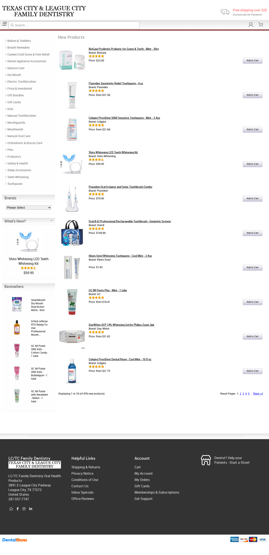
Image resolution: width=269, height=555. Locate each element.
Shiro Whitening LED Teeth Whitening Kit (29, 261)
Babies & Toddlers (19, 41)
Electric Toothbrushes (21, 81)
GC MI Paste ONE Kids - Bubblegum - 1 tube (39, 373)
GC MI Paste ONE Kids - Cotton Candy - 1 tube (39, 351)
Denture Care (15, 68)
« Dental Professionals (14, 436)
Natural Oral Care (18, 136)
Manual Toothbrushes (21, 116)
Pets (10, 150)
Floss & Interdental (19, 88)
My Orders (142, 479)
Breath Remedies (18, 47)
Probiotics (14, 157)
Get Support (143, 498)
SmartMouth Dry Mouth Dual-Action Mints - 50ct (38, 305)
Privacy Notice (82, 473)
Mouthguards (16, 123)
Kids (10, 109)
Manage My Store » (257, 436)
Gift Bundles (15, 95)
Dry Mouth (14, 75)
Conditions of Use (84, 479)
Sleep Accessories (19, 170)
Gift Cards (14, 102)
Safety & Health (17, 163)
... (251, 393)
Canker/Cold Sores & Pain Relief (28, 54)
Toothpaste (14, 184)
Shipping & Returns (85, 467)
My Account (143, 473)
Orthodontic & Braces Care (24, 143)
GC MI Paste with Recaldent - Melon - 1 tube (39, 396)
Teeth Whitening (18, 177)
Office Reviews (82, 498)
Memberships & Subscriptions (156, 492)
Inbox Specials (82, 492)
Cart (137, 467)
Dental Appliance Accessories (26, 61)
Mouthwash (15, 129)
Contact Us (79, 486)
